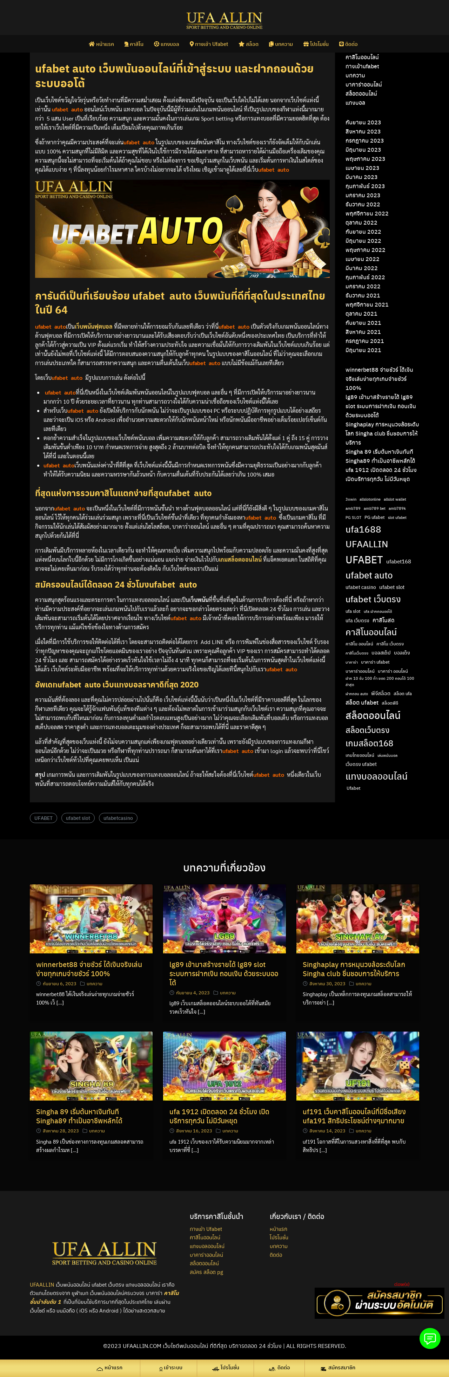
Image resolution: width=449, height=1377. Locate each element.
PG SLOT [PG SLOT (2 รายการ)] (353, 517)
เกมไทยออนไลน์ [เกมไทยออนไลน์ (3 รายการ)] (360, 755)
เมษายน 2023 (363, 168)
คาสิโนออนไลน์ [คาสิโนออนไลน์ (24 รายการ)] (371, 631)
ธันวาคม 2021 (363, 295)
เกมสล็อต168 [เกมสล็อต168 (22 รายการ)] (369, 743)
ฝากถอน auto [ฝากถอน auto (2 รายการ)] (357, 693)
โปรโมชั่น (316, 43)
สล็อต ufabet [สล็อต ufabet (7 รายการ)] (362, 702)
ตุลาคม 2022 (361, 222)
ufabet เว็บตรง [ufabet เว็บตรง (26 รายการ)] (373, 598)
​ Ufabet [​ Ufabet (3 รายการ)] (353, 788)
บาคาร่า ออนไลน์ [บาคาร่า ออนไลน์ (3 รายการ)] (393, 671)
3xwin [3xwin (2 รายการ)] (351, 499)
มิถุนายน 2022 (363, 241)
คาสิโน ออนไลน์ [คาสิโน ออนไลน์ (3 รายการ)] (359, 643)
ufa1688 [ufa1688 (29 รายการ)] (363, 528)
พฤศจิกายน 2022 (367, 213)
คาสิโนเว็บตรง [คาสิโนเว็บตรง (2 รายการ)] (357, 653)
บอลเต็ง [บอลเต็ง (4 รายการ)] (402, 652)
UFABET (43, 817)
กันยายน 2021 (363, 322)
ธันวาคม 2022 (363, 204)
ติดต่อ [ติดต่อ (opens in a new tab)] (348, 43)
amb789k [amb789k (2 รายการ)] (397, 508)
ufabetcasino (118, 817)
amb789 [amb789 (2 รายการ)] (353, 508)
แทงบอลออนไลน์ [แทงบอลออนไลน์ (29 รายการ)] (377, 775)
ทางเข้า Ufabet (209, 43)
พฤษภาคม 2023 (366, 159)
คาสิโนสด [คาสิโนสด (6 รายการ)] (384, 620)
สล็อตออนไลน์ (361, 93)
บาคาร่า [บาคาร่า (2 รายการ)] (352, 662)
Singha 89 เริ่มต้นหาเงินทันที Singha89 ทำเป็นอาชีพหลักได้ (79, 1115)
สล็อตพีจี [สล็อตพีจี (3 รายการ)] (390, 703)
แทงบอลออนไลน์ (207, 1245)
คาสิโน (134, 43)
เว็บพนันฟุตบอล (94, 326)
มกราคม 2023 (363, 195)
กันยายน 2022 (363, 231)
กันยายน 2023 (363, 122)
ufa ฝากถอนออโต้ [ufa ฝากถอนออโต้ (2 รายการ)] (378, 611)
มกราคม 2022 (363, 286)
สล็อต (249, 43)
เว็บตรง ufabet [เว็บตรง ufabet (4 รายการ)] (361, 763)
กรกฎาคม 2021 (365, 341)
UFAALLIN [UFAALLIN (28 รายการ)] (367, 543)
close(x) (401, 1284)
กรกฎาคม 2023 (365, 140)
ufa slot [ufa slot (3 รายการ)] (353, 611)
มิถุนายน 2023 (363, 149)
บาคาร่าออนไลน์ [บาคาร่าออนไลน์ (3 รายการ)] (360, 671)
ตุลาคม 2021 (361, 313)
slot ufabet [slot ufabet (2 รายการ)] (397, 517)
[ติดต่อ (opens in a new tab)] (282, 1368)
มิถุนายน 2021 (363, 350)
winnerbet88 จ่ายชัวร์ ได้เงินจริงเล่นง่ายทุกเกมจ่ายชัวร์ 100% (379, 378)
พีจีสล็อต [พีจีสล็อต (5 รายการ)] (380, 693)
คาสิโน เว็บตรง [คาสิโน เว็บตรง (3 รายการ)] (390, 643)
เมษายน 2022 (363, 259)
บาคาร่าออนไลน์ (364, 84)
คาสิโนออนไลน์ (362, 57)
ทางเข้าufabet (362, 66)
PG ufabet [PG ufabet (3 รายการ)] (374, 517)
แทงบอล (166, 43)
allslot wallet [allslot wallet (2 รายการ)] (395, 499)
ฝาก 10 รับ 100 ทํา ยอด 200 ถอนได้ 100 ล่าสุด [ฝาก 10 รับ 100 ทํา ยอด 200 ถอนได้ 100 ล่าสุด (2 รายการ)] (380, 681)
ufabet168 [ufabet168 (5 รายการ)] (398, 561)
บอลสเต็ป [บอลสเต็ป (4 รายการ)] (381, 652)
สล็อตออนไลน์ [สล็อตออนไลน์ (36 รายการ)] (373, 715)
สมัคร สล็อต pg (206, 1271)
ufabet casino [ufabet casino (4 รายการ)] (361, 586)
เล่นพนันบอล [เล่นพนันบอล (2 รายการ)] (387, 755)
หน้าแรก (101, 43)
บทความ (281, 43)
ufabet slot (78, 817)
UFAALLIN (42, 1284)
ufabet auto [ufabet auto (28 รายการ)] (369, 574)
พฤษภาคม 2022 (366, 250)
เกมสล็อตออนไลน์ (240, 559)
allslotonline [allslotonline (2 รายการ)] (370, 499)
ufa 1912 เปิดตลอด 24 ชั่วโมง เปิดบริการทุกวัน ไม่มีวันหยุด (219, 1115)
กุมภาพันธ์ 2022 (365, 277)
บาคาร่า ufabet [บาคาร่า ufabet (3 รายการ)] (375, 662)
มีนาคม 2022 (362, 268)
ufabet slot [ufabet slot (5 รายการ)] (391, 587)
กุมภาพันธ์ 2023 (365, 186)
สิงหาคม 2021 (363, 332)
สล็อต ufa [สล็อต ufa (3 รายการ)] (403, 693)
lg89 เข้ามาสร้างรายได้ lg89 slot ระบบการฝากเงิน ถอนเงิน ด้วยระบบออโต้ (381, 406)
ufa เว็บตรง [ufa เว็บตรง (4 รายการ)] (357, 620)
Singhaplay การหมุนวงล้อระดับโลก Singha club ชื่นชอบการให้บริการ (382, 433)
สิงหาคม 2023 (363, 131)
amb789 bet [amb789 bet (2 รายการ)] (375, 508)
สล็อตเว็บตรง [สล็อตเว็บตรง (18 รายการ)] (368, 729)
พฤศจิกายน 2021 (367, 304)
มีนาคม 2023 (362, 177)
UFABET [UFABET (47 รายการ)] (364, 559)
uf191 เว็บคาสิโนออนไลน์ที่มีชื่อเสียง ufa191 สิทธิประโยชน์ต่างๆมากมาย (354, 1115)
